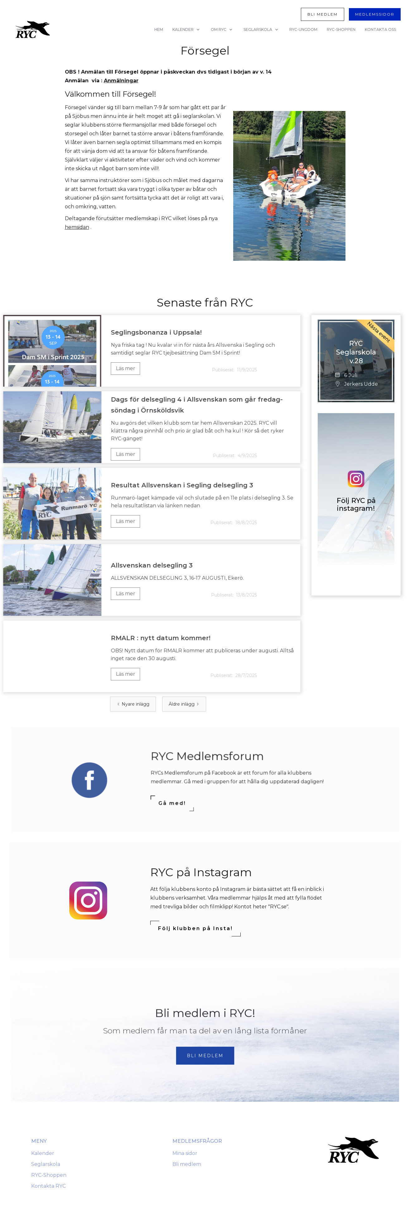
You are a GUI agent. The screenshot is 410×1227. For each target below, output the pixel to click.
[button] (187, 29)
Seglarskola (45, 1164)
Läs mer (111, 368)
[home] (33, 29)
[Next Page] (184, 704)
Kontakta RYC (48, 1186)
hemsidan (77, 227)
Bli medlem (186, 1164)
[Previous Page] (133, 704)
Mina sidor (184, 1153)
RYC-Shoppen (48, 1175)
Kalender (42, 1153)
